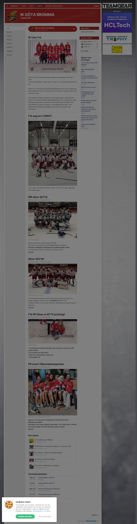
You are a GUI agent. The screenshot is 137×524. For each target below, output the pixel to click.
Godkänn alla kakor (25, 516)
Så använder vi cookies (41, 511)
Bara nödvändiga (45, 516)
